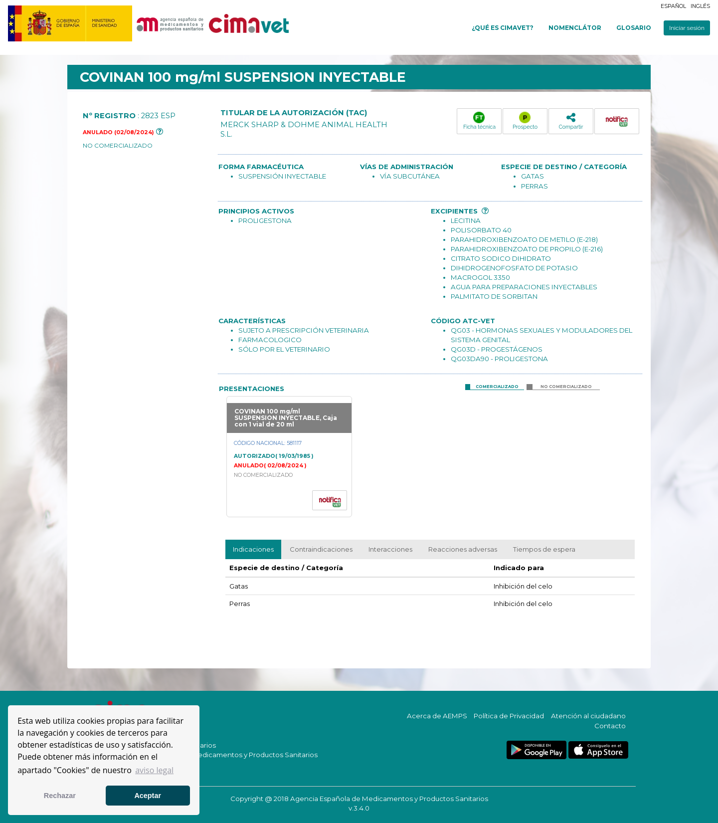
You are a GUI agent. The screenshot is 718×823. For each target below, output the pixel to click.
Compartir (570, 121)
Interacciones (390, 549)
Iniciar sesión (687, 27)
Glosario (633, 27)
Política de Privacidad (509, 716)
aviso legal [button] (154, 770)
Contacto (610, 726)
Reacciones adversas (462, 549)
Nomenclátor (574, 27)
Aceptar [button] (147, 796)
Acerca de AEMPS (437, 716)
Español (673, 6)
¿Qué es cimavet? (503, 27)
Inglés (700, 6)
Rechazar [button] (60, 796)
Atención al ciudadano (588, 716)
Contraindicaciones (321, 549)
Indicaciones (253, 549)
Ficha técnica (479, 121)
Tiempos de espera (544, 549)
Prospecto (525, 121)
